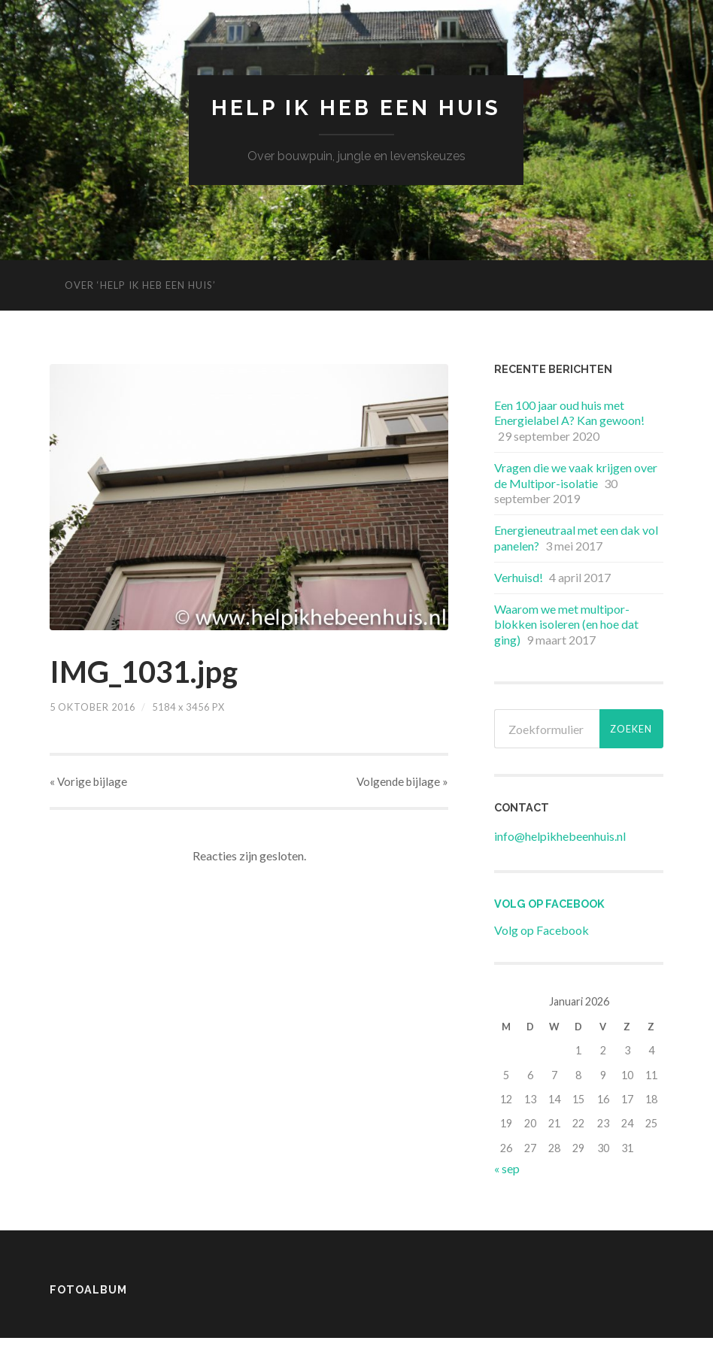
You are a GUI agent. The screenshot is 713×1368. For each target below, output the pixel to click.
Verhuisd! (518, 577)
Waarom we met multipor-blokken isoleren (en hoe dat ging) (566, 625)
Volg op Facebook (549, 903)
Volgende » (402, 781)
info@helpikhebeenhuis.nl (560, 836)
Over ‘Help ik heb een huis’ (140, 285)
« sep (507, 1168)
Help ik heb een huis (356, 108)
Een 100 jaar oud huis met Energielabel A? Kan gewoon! (569, 413)
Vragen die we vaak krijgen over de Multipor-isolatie (575, 475)
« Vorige (88, 781)
